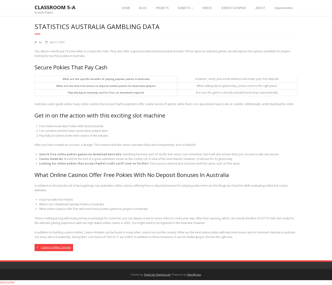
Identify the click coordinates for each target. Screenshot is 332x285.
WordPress (194, 274)
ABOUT (260, 8)
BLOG (143, 8)
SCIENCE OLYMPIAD (233, 8)
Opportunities (283, 8)
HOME (126, 8)
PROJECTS (162, 8)
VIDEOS (207, 8)
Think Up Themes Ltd (157, 274)
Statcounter (7, 282)
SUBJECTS (184, 8)
